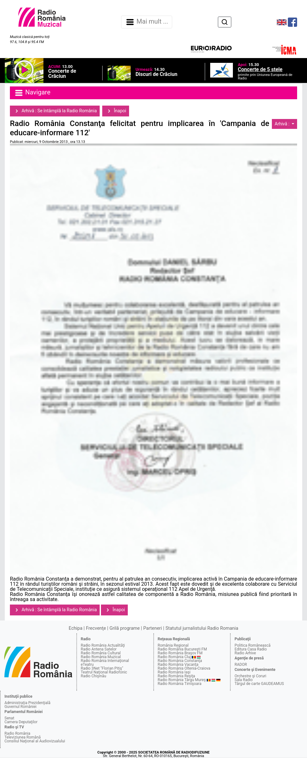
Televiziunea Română (22, 737)
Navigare (32, 93)
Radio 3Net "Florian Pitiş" (102, 668)
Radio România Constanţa (180, 660)
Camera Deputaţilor (20, 722)
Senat (9, 718)
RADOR (240, 664)
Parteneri (152, 628)
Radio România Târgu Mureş (182, 680)
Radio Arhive (245, 653)
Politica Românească (252, 645)
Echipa (75, 628)
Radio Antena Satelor (99, 649)
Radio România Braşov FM (180, 653)
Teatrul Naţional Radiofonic (104, 672)
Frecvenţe (96, 628)
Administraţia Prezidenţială (27, 703)
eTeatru (87, 664)
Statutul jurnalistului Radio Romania (201, 628)
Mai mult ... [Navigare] (146, 22)
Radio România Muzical (101, 657)
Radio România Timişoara (180, 683)
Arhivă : (283, 123)
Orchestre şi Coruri (250, 676)
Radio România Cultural (101, 653)
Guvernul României (20, 706)
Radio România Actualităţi (103, 645)
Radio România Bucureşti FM (182, 649)
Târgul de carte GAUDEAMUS (259, 683)
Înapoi (115, 111)
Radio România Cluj (174, 657)
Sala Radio (243, 680)
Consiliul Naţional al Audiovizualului (34, 741)
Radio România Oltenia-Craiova (184, 668)
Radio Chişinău (93, 676)
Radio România (17, 733)
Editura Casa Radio (250, 649)
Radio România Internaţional (105, 660)
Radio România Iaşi (174, 672)
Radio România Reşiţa (176, 676)
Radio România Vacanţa (178, 664)
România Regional (173, 645)
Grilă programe (125, 628)
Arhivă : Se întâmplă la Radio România (55, 111)
